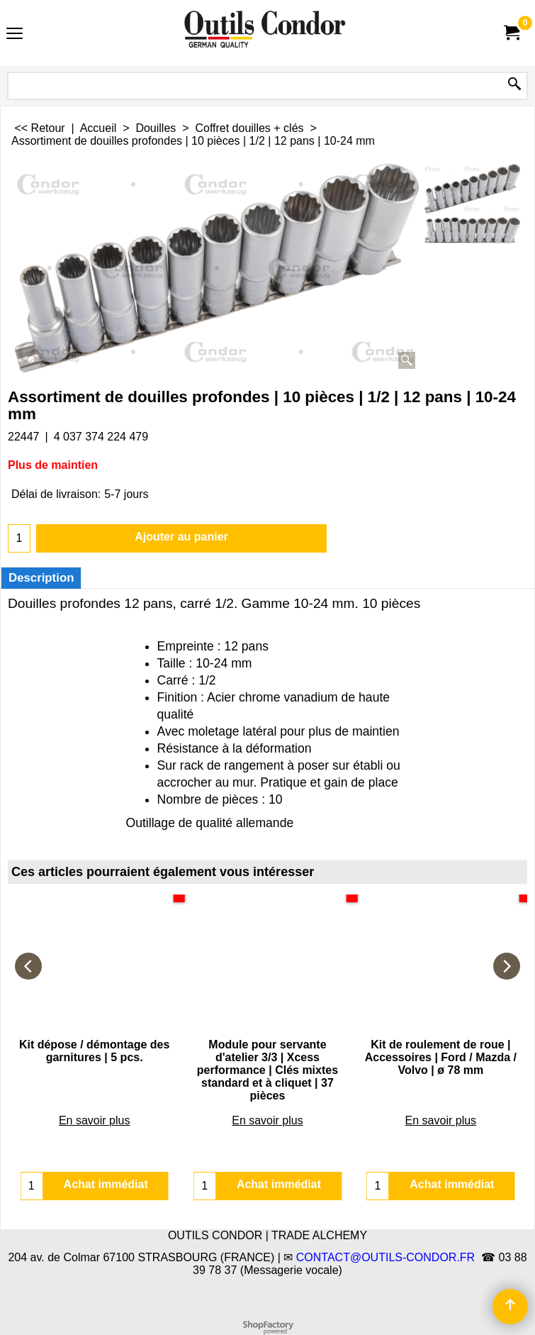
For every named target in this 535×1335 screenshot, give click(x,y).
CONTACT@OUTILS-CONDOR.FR (385, 1257)
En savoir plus (94, 1082)
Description (41, 578)
